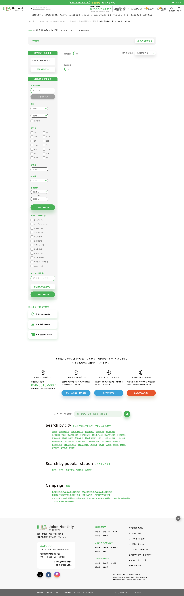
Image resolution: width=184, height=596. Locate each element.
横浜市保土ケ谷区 (59, 435)
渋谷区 (105, 547)
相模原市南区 (83, 444)
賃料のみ (35, 120)
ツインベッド (37, 232)
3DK (34, 149)
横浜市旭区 (121, 435)
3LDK (46, 149)
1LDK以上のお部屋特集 (120, 498)
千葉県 (97, 535)
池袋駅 (105, 563)
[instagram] (57, 574)
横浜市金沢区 (85, 435)
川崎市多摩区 (81, 441)
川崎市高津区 (69, 441)
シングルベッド (38, 219)
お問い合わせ (147, 15)
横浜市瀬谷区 (67, 438)
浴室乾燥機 (36, 249)
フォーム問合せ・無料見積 (76, 393)
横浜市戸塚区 (109, 435)
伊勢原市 (55, 448)
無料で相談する (108, 393)
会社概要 (40, 593)
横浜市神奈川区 (77, 431)
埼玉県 (115, 531)
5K (45, 157)
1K (45, 132)
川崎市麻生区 (106, 441)
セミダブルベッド (39, 224)
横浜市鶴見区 (64, 431)
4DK (46, 153)
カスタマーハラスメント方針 (83, 593)
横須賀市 (93, 444)
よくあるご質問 (74, 15)
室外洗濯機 (36, 240)
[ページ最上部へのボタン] (178, 518)
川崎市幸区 (121, 438)
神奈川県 (106, 531)
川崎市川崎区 (109, 438)
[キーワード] (98, 414)
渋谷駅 (113, 563)
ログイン (179, 9)
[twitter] (40, 574)
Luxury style (37, 265)
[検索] (127, 414)
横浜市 (54, 431)
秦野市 (108, 444)
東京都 (97, 531)
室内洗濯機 (36, 236)
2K (33, 140)
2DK (46, 140)
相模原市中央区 (70, 444)
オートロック (37, 253)
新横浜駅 (88, 469)
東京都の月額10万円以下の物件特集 (66, 491)
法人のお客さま (135, 15)
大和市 (123, 444)
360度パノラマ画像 (39, 261)
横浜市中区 (100, 431)
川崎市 (100, 438)
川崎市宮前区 (94, 441)
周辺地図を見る (64, 564)
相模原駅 (79, 469)
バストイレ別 (37, 244)
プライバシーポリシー (54, 593)
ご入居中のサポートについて (138, 555)
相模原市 (116, 441)
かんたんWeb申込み (141, 393)
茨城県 (105, 535)
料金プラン (63, 15)
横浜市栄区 (79, 438)
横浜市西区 (89, 431)
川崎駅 (61, 469)
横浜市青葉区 (90, 438)
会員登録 (172, 9)
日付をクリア (43, 96)
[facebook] (48, 574)
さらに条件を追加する (44, 287)
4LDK (34, 157)
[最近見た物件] (136, 9)
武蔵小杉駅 (70, 469)
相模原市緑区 (57, 444)
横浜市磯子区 (72, 435)
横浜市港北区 (97, 435)
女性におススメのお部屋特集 (98, 498)
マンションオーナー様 (120, 15)
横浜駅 (54, 469)
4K (33, 153)
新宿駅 (97, 563)
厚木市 (116, 444)
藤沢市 (101, 444)
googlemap (62, 561)
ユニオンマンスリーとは (102, 15)
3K (45, 145)
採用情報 (68, 593)
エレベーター (37, 257)
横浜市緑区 (56, 438)
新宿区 (97, 547)
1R (33, 132)
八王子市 (114, 547)
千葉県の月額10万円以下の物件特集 (66, 495)
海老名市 (63, 448)
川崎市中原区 (57, 441)
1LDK (46, 136)
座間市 (72, 448)
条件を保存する (144, 41)
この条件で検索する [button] (44, 207)
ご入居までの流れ (51, 15)
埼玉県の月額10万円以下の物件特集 (96, 495)
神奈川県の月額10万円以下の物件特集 (97, 491)
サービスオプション (137, 544)
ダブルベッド (37, 228)
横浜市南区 (110, 431)
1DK (34, 136)
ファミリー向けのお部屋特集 (63, 501)
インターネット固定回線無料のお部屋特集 (68, 498)
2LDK (34, 145)
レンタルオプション (137, 538)
